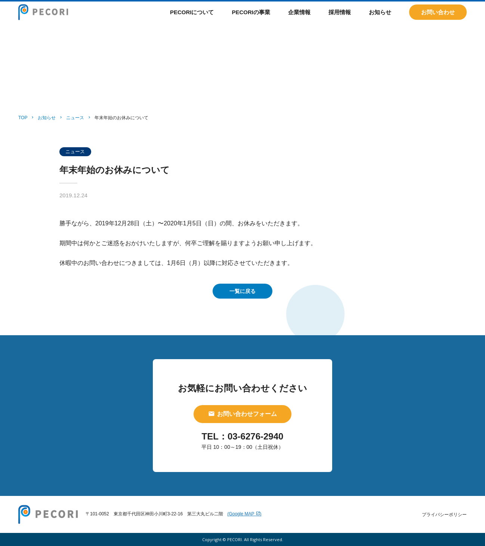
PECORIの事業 (251, 18)
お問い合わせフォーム (242, 413)
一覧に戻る (242, 291)
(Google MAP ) (244, 513)
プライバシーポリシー (444, 514)
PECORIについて (192, 18)
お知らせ (380, 18)
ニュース (75, 117)
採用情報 (339, 18)
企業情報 (299, 18)
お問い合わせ (438, 18)
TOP (22, 117)
